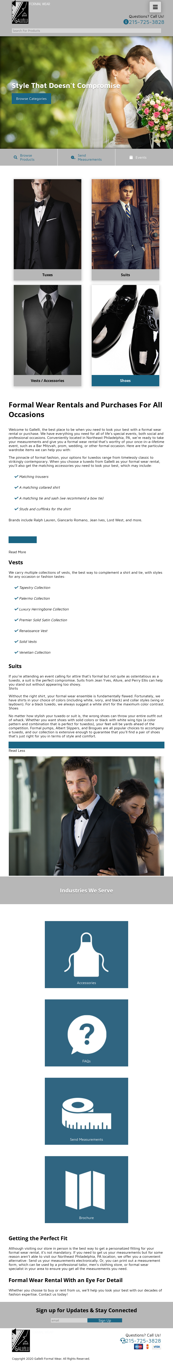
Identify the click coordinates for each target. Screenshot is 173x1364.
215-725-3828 (143, 22)
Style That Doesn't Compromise (66, 85)
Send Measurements (89, 157)
